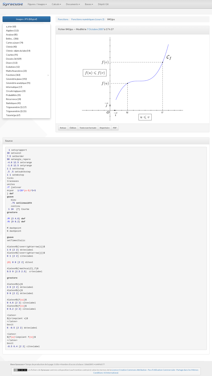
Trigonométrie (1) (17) (16, 107)
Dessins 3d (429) (13, 59)
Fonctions (63, 19)
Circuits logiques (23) (15, 91)
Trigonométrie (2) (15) (16, 111)
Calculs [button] (56, 4)
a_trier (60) (11, 26)
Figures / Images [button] (37, 4)
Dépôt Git (103, 4)
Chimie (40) (11, 47)
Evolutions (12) (13, 67)
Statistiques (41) (13, 103)
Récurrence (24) (13, 99)
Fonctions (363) (13, 75)
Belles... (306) (12, 38)
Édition (73, 128)
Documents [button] (73, 4)
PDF (115, 128)
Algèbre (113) (12, 30)
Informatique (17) (14, 87)
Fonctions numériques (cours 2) (87, 19)
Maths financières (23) (16, 71)
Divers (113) (11, 63)
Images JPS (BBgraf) (26, 19)
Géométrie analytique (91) (18, 83)
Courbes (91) (12, 55)
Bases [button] (89, 4)
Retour (63, 128)
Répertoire (105, 128)
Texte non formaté (88, 128)
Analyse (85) (12, 34)
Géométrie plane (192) (16, 79)
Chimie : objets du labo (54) (18, 51)
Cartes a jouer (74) (14, 42)
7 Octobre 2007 (95, 29)
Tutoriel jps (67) (13, 115)
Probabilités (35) (13, 95)
